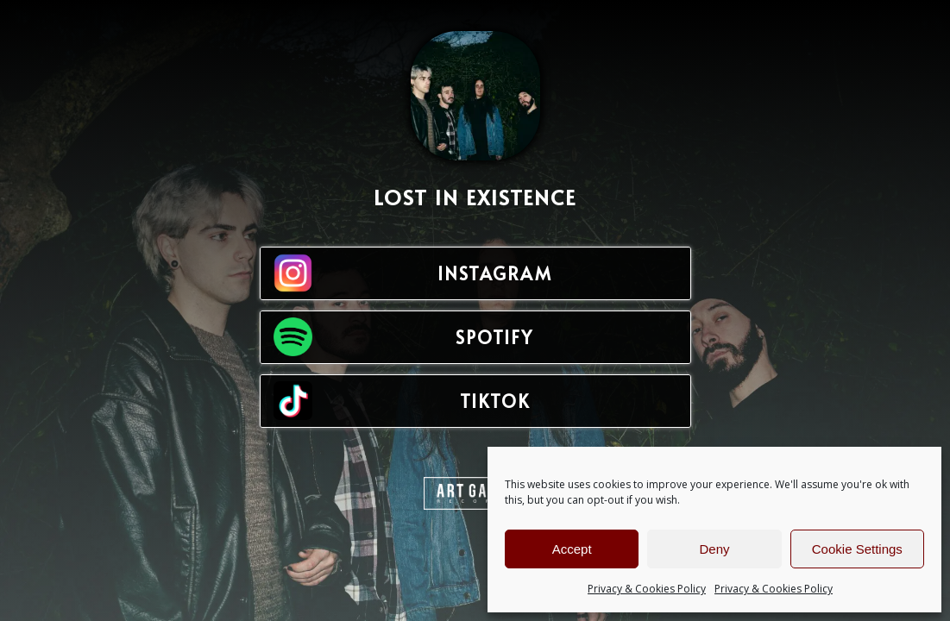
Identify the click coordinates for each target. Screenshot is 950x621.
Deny (714, 549)
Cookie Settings (857, 549)
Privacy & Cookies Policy (647, 588)
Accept (572, 549)
